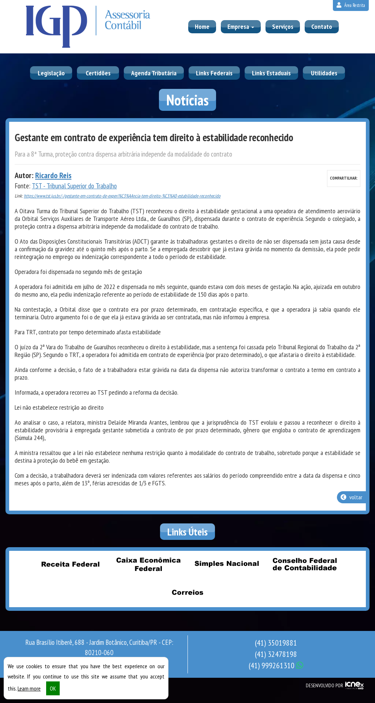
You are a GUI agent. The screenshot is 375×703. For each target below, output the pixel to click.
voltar (351, 497)
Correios (187, 592)
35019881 (276, 643)
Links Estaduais (271, 73)
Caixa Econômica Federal (148, 564)
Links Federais (214, 73)
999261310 (276, 665)
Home (202, 26)
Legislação (51, 73)
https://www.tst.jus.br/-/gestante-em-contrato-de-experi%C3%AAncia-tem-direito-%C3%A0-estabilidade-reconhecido (122, 196)
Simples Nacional (226, 564)
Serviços (282, 26)
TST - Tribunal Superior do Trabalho (74, 185)
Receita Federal (70, 564)
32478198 (276, 654)
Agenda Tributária (154, 73)
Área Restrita (351, 5)
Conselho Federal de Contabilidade (304, 564)
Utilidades (324, 73)
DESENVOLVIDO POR (324, 685)
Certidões (98, 73)
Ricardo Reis (53, 175)
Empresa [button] (240, 26)
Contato (321, 26)
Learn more (29, 688)
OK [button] (53, 688)
